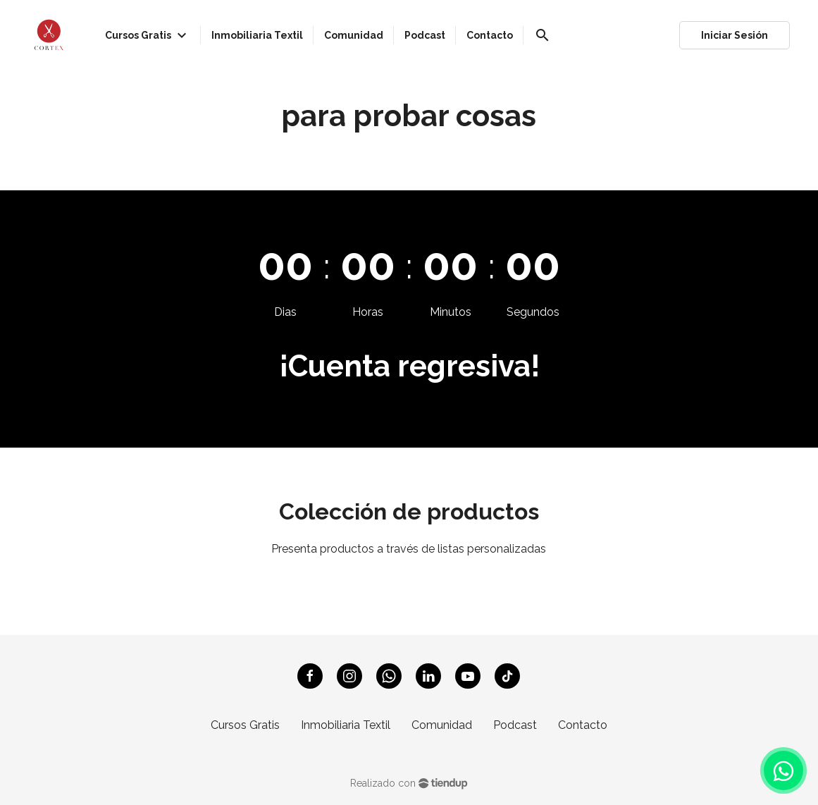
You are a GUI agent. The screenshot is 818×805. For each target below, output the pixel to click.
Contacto (582, 725)
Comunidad (441, 725)
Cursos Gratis (245, 725)
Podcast (515, 725)
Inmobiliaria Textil (345, 725)
